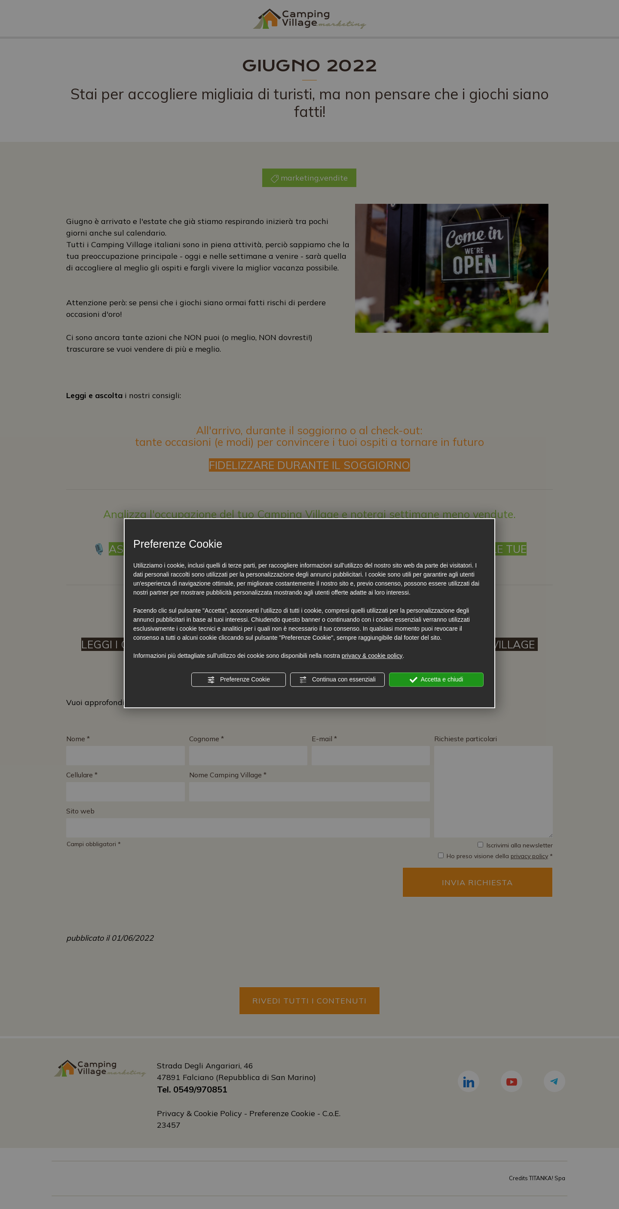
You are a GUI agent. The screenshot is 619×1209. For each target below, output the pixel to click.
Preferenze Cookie (238, 680)
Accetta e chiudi (436, 680)
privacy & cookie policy (372, 655)
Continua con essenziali (337, 680)
